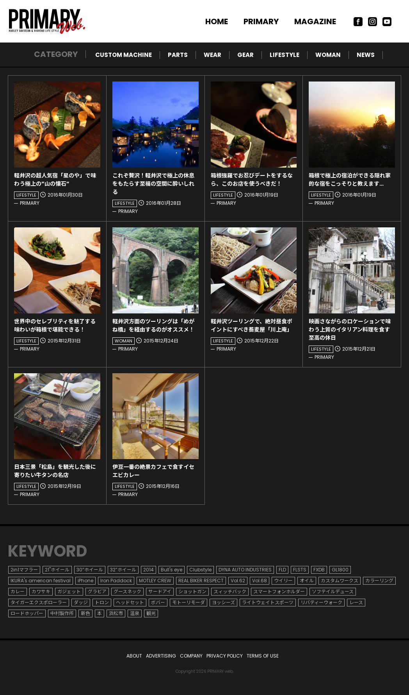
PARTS (178, 55)
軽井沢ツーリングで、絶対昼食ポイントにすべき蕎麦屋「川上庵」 (251, 325)
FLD (282, 569)
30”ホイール (89, 569)
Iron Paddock (116, 580)
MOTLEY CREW (155, 580)
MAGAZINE (315, 21)
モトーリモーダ (188, 602)
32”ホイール (123, 569)
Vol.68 (259, 580)
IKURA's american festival (41, 580)
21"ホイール (57, 569)
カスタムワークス (339, 580)
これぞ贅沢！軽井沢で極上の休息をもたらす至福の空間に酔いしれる (153, 184)
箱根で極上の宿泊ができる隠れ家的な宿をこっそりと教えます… (350, 180)
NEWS (366, 55)
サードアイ (159, 591)
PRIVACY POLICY (224, 655)
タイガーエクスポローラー (39, 602)
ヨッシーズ (223, 602)
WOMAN (328, 55)
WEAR (212, 55)
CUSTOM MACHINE (123, 55)
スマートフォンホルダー (279, 591)
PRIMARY (261, 21)
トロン (102, 602)
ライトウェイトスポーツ (267, 602)
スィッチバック (229, 591)
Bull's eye (171, 569)
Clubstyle (200, 569)
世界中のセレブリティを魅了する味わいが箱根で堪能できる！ (55, 325)
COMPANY (191, 655)
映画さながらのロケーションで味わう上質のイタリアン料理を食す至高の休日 (350, 329)
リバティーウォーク (321, 602)
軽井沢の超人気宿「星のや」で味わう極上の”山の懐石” (55, 180)
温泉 (134, 613)
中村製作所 (62, 613)
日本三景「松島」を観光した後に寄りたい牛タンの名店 (55, 471)
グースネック (127, 591)
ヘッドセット (130, 602)
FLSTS (299, 569)
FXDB (319, 569)
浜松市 (116, 613)
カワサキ (41, 591)
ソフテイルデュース (333, 591)
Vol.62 (238, 580)
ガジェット (69, 591)
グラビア (97, 591)
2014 (148, 569)
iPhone (85, 580)
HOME (216, 21)
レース (356, 602)
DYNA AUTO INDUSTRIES (245, 569)
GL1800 (340, 569)
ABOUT (134, 655)
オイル (307, 580)
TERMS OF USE (263, 655)
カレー (18, 591)
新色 (85, 613)
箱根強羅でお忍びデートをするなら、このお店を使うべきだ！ (252, 180)
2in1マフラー (24, 569)
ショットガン (192, 591)
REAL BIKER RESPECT (201, 580)
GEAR (245, 55)
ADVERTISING (161, 655)
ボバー (158, 602)
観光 (151, 613)
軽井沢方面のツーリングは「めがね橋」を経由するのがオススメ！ (153, 325)
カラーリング (379, 580)
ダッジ (81, 602)
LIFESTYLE (284, 55)
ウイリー (283, 580)
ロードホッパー (27, 613)
